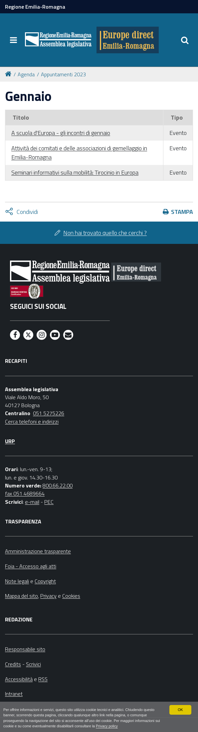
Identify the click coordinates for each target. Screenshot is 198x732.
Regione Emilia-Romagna (35, 7)
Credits (13, 664)
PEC (49, 502)
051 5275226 (48, 413)
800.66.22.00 (58, 485)
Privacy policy (107, 726)
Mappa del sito (21, 596)
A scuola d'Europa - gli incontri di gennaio (60, 132)
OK (180, 710)
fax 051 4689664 (25, 493)
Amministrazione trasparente (38, 551)
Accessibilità (19, 679)
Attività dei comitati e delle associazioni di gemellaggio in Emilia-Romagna (79, 153)
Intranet (14, 694)
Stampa (182, 211)
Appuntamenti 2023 (63, 74)
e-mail (32, 502)
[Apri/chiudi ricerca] (184, 40)
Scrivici (33, 664)
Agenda (26, 74)
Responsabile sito (25, 649)
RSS (43, 679)
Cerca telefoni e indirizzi (32, 421)
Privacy (48, 596)
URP (10, 441)
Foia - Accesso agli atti (30, 566)
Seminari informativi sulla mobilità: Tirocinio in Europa (74, 172)
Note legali (17, 581)
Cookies (71, 596)
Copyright (45, 581)
